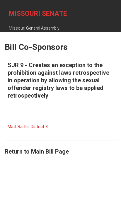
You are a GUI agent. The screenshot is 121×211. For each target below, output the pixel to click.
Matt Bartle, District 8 (28, 126)
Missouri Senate (38, 14)
